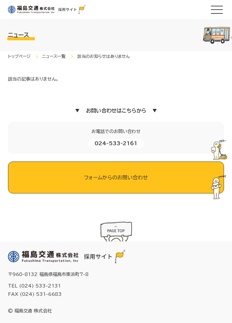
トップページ (19, 56)
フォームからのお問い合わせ (116, 177)
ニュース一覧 (54, 56)
